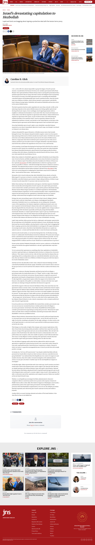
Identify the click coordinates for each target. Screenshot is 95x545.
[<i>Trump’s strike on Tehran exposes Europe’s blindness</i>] (89, 59)
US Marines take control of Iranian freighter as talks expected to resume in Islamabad (58, 495)
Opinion (50, 2)
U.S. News (4, 468)
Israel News (27, 468)
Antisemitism (28, 2)
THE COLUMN (81, 473)
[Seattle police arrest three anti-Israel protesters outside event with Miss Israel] (13, 460)
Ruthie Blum (75, 468)
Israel (11, 2)
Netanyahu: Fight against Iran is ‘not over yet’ (12, 494)
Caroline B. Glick (7, 25)
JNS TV (56, 2)
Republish (6, 28)
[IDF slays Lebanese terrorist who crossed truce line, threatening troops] (35, 484)
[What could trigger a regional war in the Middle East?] (82, 458)
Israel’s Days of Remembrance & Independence (24, 5)
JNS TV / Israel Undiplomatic (78, 463)
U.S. (16, 2)
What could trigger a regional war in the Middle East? (81, 465)
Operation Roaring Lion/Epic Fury (41, 5)
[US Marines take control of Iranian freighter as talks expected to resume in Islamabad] (58, 484)
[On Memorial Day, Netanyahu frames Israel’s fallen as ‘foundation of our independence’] (35, 460)
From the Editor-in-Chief (87, 5)
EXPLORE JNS (47, 448)
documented (23, 162)
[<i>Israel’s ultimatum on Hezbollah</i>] (89, 51)
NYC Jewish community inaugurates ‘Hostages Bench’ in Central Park (57, 471)
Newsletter (73, 2)
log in (32, 425)
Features (44, 2)
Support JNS (88, 2)
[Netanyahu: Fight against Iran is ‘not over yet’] (13, 484)
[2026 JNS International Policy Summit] (82, 517)
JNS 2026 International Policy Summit (68, 5)
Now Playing (79, 5)
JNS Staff (27, 474)
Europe (21, 403)
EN (80, 1)
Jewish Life (36, 2)
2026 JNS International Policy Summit (82, 526)
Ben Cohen (73, 44)
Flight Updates (52, 5)
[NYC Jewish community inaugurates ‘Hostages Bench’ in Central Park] (58, 460)
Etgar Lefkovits (6, 497)
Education (58, 5)
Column (8, 10)
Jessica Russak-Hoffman (8, 474)
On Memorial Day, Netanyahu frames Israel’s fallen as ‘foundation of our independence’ (35, 471)
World (21, 2)
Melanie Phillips (83, 489)
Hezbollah (15, 403)
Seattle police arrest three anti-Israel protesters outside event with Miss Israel (13, 471)
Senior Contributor (74, 48)
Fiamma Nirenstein (75, 51)
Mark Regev (80, 468)
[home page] (5, 2)
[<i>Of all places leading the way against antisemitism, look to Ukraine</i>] (89, 42)
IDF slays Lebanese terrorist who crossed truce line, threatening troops (34, 495)
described (50, 168)
